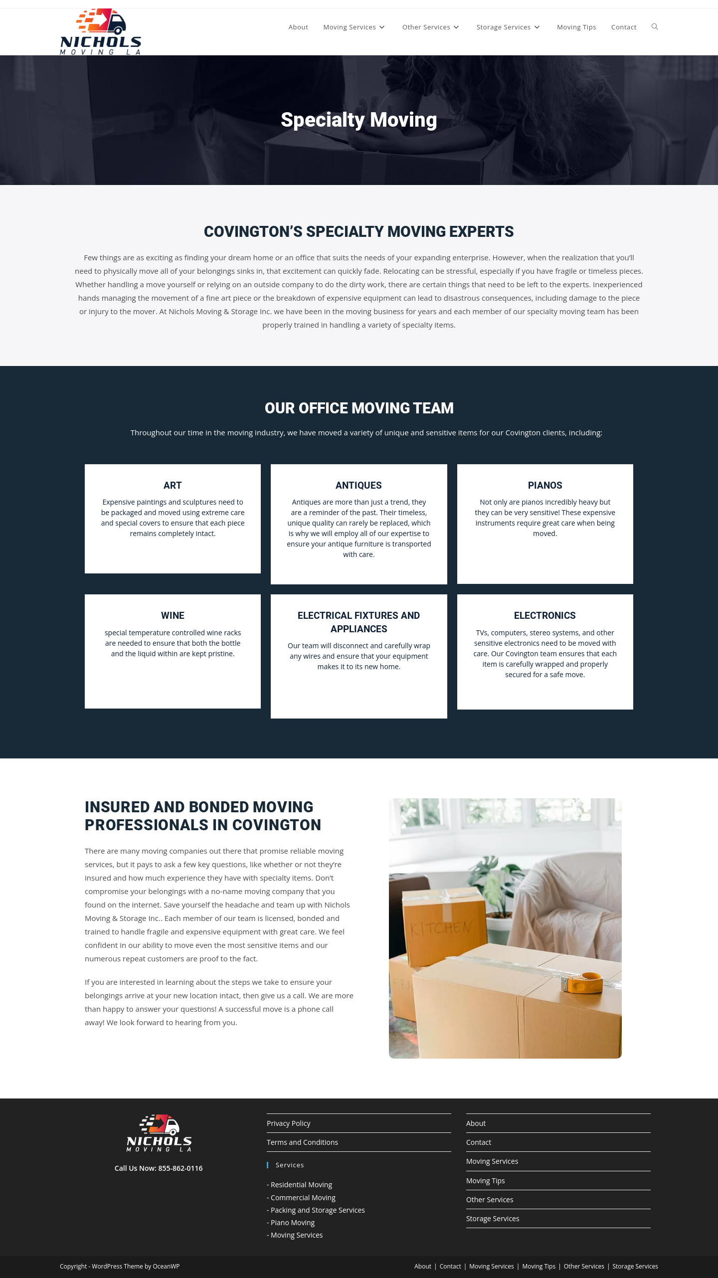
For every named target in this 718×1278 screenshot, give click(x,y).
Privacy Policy (288, 1123)
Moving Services (492, 1161)
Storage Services (493, 1218)
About (476, 1123)
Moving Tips (485, 1180)
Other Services (490, 1199)
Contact (478, 1142)
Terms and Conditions (302, 1142)
